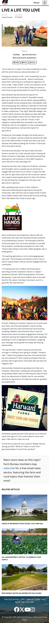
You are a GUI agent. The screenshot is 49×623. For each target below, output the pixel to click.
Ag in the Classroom (29, 55)
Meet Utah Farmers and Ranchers (24, 58)
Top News (16, 55)
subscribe (9, 468)
